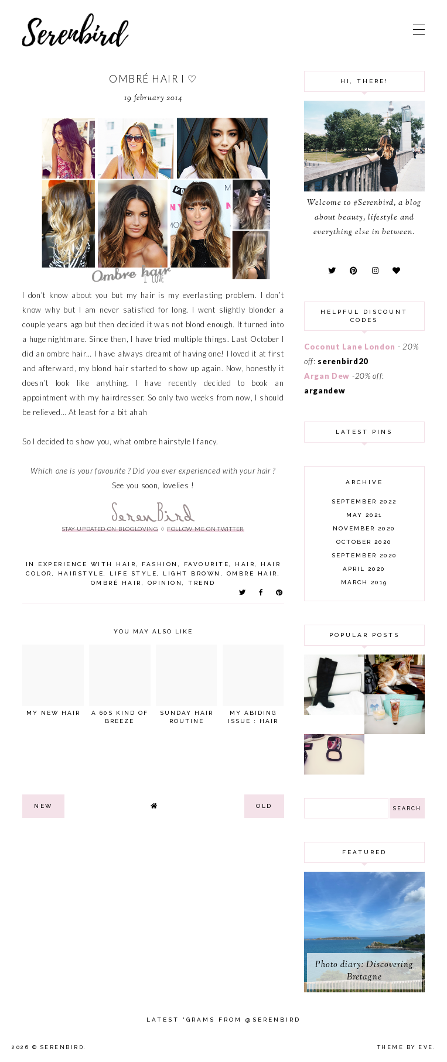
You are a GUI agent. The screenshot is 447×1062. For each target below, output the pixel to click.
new (43, 806)
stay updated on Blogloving (110, 528)
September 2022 (364, 501)
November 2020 (364, 528)
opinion (165, 583)
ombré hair (116, 583)
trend (202, 583)
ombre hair (252, 573)
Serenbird (62, 1047)
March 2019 (364, 582)
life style (133, 573)
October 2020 (364, 542)
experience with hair (87, 564)
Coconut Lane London (349, 346)
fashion (160, 564)
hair (245, 564)
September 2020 (364, 555)
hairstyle (81, 573)
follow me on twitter (205, 528)
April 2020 (364, 569)
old (264, 806)
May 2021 (364, 515)
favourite (207, 564)
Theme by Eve (405, 1047)
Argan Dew (327, 376)
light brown (192, 573)
